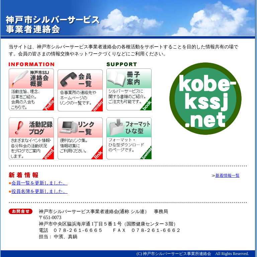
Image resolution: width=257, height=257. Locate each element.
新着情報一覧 (228, 175)
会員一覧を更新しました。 (39, 183)
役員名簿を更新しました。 (39, 191)
